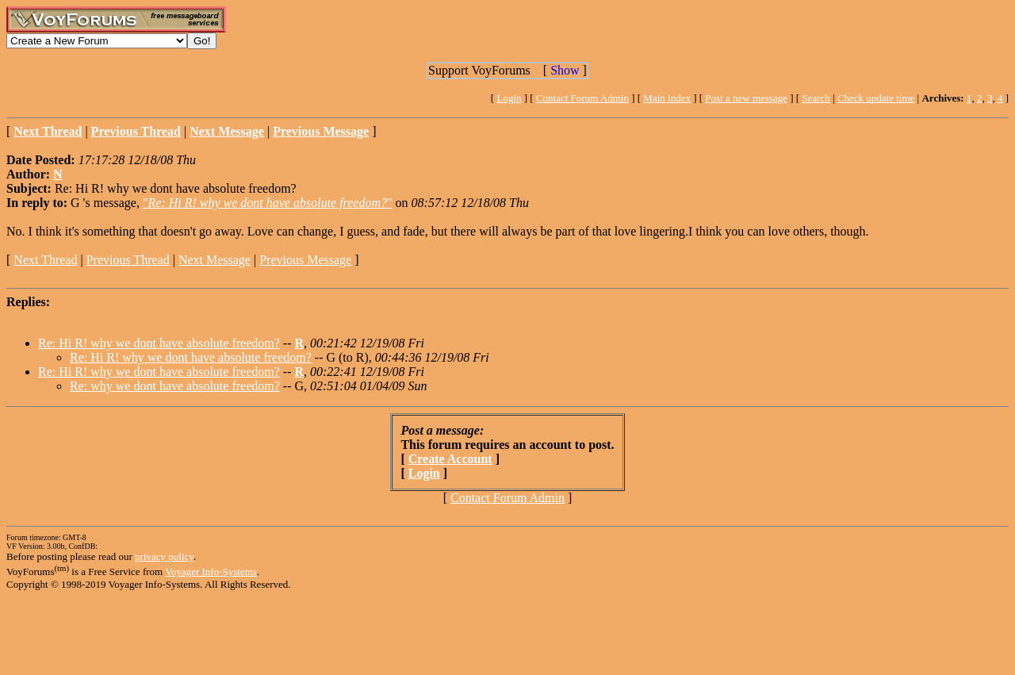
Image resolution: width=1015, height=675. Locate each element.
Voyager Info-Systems (211, 571)
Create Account (450, 459)
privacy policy (164, 556)
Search (815, 98)
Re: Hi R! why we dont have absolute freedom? (159, 343)
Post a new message (746, 98)
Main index (667, 98)
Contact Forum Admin (582, 98)
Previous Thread (128, 260)
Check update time (875, 98)
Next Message (214, 260)
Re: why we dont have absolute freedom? (175, 386)
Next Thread (45, 260)
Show (564, 70)
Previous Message (305, 260)
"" (268, 202)
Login (508, 98)
